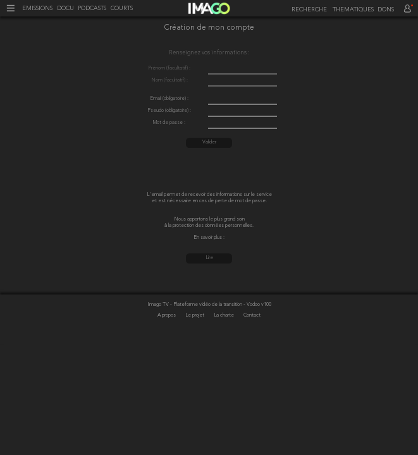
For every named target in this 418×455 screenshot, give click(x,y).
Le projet (195, 315)
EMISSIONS (37, 8)
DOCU (65, 8)
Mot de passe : (169, 122)
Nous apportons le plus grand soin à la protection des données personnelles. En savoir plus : (209, 228)
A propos (167, 315)
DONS (386, 10)
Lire (209, 257)
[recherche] (307, 9)
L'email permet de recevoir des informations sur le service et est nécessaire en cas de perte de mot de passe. (209, 197)
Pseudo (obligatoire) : (169, 110)
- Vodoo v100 (257, 304)
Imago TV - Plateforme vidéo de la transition (195, 304)
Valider (209, 142)
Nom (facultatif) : (169, 80)
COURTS (122, 8)
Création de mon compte (209, 28)
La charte (224, 315)
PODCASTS (92, 8)
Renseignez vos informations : (209, 53)
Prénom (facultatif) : (169, 68)
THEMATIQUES (353, 10)
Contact (252, 315)
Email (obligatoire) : (169, 98)
